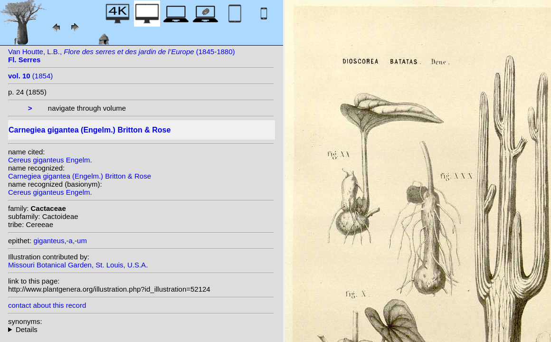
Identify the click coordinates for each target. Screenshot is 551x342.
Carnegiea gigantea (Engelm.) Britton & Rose (79, 176)
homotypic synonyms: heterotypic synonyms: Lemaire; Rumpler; (141, 329)
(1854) (30, 76)
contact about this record (47, 305)
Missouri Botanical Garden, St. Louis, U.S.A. (78, 265)
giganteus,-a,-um (60, 241)
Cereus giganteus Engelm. (50, 160)
